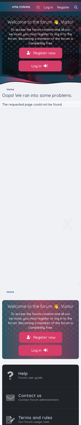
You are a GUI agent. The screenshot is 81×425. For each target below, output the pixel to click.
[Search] (76, 7)
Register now (41, 53)
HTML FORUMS (21, 7)
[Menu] (6, 6)
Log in (39, 66)
